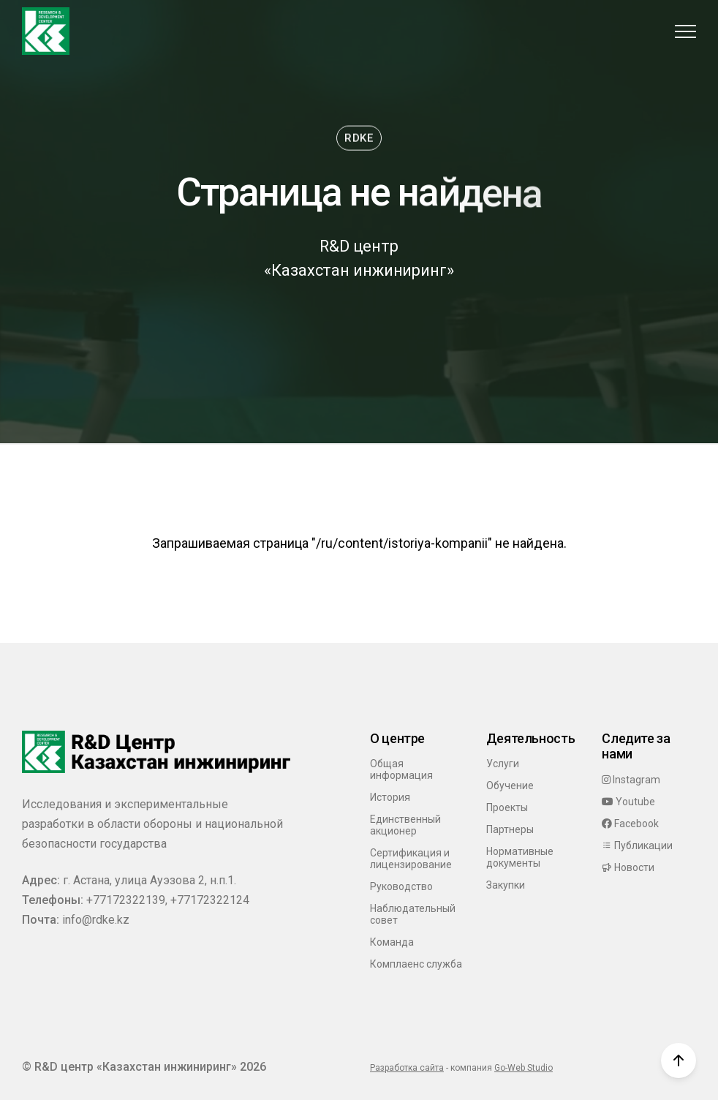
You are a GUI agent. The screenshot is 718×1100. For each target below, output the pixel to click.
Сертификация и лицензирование (411, 858)
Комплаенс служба (416, 964)
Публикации (637, 845)
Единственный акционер (405, 825)
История (390, 797)
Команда (392, 942)
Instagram (631, 780)
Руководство (401, 886)
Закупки (505, 885)
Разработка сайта (407, 1068)
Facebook (630, 823)
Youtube (628, 801)
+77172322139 (125, 900)
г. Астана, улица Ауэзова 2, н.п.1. (149, 880)
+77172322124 (209, 900)
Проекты (507, 807)
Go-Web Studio (523, 1068)
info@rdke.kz (95, 920)
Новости (628, 867)
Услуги (502, 763)
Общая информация (401, 769)
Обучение (510, 785)
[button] (685, 31)
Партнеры (510, 829)
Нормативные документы (519, 857)
